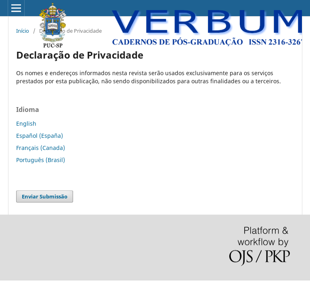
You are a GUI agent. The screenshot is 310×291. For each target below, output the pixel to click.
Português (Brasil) (40, 160)
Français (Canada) (40, 148)
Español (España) (39, 135)
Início (22, 30)
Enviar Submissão (44, 196)
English (26, 123)
